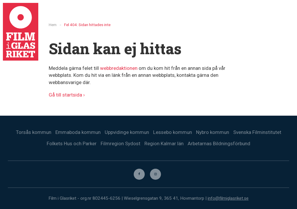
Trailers (230, 14)
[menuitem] (286, 14)
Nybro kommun (212, 132)
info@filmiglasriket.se (228, 198)
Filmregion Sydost (120, 143)
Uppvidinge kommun (127, 132)
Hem (131, 14)
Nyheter (153, 14)
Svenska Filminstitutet (257, 132)
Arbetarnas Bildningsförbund (219, 143)
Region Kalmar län (164, 143)
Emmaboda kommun (78, 132)
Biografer (203, 14)
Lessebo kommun (172, 132)
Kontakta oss (261, 14)
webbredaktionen (118, 68)
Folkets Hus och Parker (72, 143)
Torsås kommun (33, 132)
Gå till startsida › (67, 95)
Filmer (177, 14)
